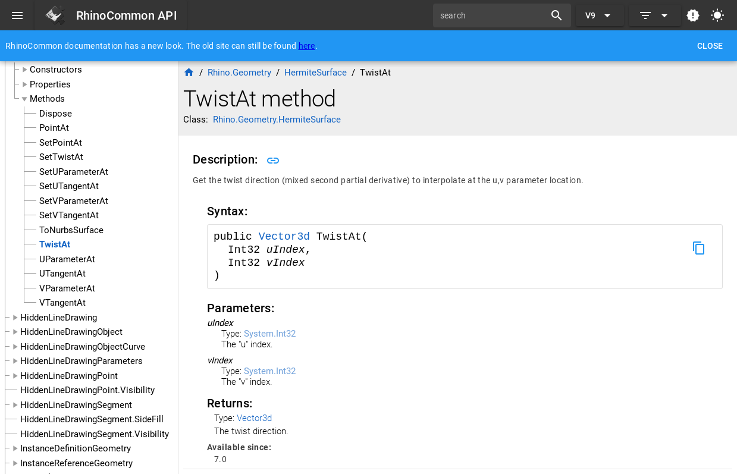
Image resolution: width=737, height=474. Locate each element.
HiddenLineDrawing (58, 317)
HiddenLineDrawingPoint (69, 376)
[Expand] (655, 15)
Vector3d (287, 237)
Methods (47, 98)
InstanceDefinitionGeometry (75, 448)
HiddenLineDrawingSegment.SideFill (92, 419)
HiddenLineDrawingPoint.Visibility (87, 390)
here (307, 46)
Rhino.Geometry (239, 72)
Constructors (56, 69)
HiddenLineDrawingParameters (81, 361)
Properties (50, 84)
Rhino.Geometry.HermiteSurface (277, 119)
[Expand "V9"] (600, 15)
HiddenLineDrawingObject (71, 332)
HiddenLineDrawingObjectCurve (82, 346)
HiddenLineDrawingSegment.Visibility (94, 434)
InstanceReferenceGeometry (76, 463)
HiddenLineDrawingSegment (76, 405)
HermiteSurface (315, 72)
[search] (493, 15)
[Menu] (17, 15)
